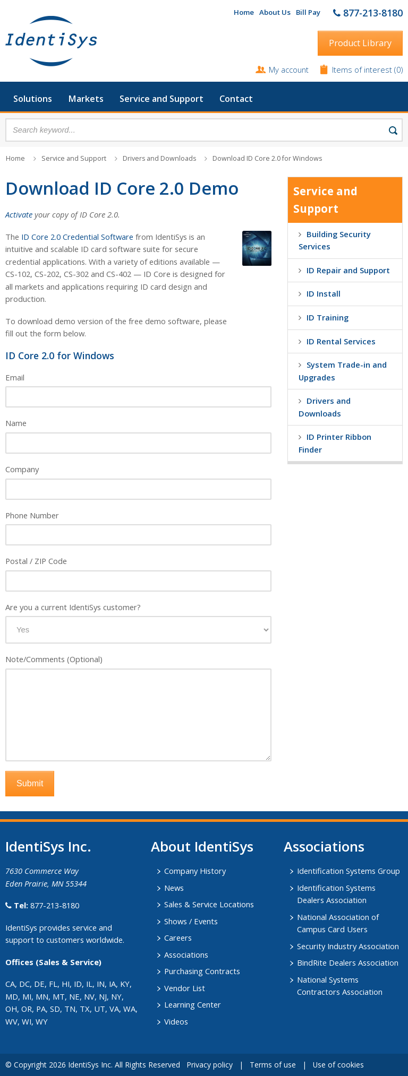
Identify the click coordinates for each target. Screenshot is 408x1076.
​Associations (324, 846)
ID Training (327, 317)
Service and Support (161, 99)
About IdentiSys (202, 846)
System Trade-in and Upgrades (343, 371)
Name (16, 423)
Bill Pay (308, 12)
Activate (18, 214)
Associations (186, 954)
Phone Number (32, 515)
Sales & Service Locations (209, 904)
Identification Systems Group (348, 870)
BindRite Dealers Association (347, 962)
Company (22, 469)
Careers (178, 937)
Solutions (32, 99)
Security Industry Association (348, 946)
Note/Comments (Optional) (54, 659)
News (174, 887)
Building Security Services (335, 240)
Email (14, 377)
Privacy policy (209, 1065)
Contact (236, 99)
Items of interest (363, 69)
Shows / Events (191, 921)
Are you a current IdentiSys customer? (73, 607)
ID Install (324, 293)
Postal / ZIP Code (36, 561)
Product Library (360, 43)
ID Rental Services (341, 341)
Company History (195, 870)
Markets (86, 99)
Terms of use (273, 1065)
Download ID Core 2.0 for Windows (267, 158)
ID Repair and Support (348, 270)
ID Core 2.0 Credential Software (77, 236)
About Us (275, 12)
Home (244, 12)
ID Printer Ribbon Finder (335, 443)
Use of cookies (338, 1065)
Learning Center (192, 1004)
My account (289, 69)
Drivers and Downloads (159, 158)
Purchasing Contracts (202, 971)
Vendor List (184, 988)
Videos (176, 1021)
